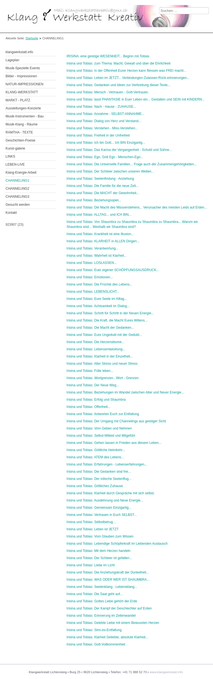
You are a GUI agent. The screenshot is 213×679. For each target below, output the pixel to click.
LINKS (10, 156)
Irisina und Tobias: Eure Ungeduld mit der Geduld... (104, 335)
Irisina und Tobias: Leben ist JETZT (93, 529)
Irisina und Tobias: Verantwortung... (92, 248)
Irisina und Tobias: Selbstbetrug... (91, 522)
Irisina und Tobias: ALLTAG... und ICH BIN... (99, 215)
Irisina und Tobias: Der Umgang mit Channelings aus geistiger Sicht (116, 421)
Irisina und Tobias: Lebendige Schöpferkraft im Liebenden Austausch (117, 544)
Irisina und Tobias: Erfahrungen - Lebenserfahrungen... (107, 464)
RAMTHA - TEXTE (19, 132)
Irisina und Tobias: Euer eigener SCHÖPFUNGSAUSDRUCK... (113, 270)
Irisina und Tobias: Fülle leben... (90, 371)
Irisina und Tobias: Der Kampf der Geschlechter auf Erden (109, 608)
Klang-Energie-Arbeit (21, 172)
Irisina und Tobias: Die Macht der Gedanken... (100, 328)
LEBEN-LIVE (15, 164)
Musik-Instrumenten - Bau (25, 116)
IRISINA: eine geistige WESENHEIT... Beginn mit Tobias (108, 56)
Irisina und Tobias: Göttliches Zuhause (95, 486)
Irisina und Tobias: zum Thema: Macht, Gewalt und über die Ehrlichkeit (119, 63)
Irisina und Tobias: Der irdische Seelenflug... (99, 479)
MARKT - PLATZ (18, 100)
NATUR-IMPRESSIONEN (24, 84)
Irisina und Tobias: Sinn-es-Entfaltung (94, 630)
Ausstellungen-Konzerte (23, 108)
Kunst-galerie (15, 148)
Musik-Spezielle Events (23, 68)
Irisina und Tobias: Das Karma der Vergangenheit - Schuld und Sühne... (119, 150)
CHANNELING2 (17, 189)
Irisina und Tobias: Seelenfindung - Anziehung (100, 179)
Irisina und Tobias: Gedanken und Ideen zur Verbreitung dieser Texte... (118, 85)
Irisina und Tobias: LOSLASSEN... (92, 263)
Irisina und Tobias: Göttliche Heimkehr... (96, 450)
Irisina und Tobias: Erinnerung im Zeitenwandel (101, 616)
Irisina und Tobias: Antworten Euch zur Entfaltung (103, 414)
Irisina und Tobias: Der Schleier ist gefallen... (99, 558)
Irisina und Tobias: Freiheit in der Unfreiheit (98, 135)
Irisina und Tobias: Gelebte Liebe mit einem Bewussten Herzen (113, 623)
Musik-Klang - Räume (21, 124)
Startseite (32, 38)
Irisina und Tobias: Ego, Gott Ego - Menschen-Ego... (105, 157)
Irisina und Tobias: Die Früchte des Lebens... (99, 284)
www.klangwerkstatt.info (166, 672)
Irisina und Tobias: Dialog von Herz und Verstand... (104, 121)
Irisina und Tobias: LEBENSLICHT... (93, 292)
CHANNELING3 (17, 197)
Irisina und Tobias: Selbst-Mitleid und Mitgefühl (101, 436)
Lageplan (12, 60)
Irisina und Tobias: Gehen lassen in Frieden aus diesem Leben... (114, 443)
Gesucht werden (18, 205)
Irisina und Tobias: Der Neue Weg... (93, 385)
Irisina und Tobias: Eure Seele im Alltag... (97, 299)
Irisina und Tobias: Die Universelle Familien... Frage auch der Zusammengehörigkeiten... (132, 164)
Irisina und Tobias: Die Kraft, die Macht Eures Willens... (107, 320)
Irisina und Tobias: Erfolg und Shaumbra (96, 400)
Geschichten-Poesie (20, 140)
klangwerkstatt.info (19, 52)
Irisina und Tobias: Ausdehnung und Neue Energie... (105, 500)
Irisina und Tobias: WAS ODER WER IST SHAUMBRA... (108, 580)
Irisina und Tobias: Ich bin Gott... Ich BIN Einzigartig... (106, 143)
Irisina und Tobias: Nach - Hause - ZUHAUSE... (101, 107)
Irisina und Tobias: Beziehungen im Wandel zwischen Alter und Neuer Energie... (125, 392)
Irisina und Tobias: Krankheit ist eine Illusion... (100, 234)
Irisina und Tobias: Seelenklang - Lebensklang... (102, 587)
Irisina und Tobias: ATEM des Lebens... (95, 457)
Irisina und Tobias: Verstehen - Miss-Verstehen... (102, 128)
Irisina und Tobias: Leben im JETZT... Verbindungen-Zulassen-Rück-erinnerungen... (128, 78)
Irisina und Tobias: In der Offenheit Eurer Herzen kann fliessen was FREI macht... (126, 71)
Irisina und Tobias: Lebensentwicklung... (96, 349)
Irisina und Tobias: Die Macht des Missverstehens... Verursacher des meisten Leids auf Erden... (137, 207)
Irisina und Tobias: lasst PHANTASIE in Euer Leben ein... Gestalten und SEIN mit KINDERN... (136, 99)
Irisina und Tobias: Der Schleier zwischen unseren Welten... (110, 171)
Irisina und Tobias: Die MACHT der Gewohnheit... (103, 193)
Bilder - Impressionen (21, 76)
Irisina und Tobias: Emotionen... (90, 277)
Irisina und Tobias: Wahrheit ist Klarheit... (97, 256)
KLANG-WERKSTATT (22, 92)
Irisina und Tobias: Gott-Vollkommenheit (96, 644)
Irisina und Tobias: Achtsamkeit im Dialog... (98, 306)
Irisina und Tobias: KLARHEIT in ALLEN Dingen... (103, 241)
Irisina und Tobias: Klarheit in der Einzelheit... (100, 356)
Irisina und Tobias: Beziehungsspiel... (94, 200)
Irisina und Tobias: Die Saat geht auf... (95, 594)
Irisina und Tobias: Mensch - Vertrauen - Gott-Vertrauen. (108, 92)
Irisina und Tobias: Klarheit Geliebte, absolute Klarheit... (107, 637)
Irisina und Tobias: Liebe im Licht (91, 565)
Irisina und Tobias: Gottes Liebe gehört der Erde (102, 601)
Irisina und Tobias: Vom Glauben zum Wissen (100, 536)
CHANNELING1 (17, 180)
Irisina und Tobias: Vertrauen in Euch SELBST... (102, 515)
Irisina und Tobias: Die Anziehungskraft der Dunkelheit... (108, 572)
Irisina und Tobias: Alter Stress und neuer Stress (102, 364)
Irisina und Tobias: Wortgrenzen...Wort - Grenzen (103, 378)
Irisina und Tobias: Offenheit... (88, 407)
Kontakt (11, 213)
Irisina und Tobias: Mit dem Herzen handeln (99, 551)
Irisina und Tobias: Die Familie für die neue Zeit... (103, 186)
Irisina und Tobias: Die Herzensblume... (96, 342)
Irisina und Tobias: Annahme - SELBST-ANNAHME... (105, 114)
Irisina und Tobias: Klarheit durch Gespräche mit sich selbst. (111, 493)
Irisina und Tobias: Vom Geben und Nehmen (99, 428)
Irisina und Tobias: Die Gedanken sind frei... (99, 472)
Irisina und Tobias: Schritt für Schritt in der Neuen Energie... (110, 313)
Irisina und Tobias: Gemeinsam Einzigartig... (99, 508)
